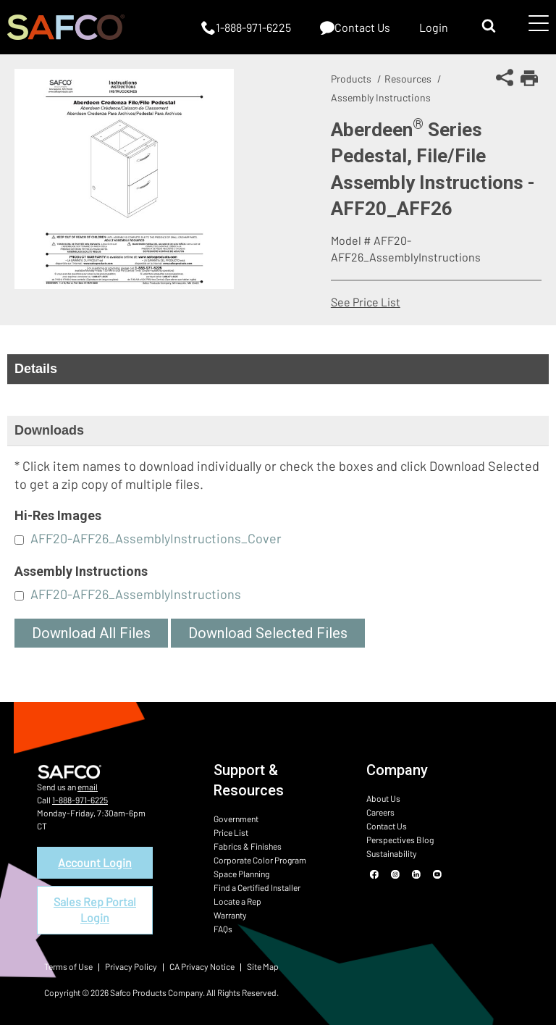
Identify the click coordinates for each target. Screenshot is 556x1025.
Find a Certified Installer (257, 887)
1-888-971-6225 (80, 800)
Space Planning (241, 874)
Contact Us (386, 826)
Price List (231, 832)
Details (35, 368)
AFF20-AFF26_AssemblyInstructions (135, 594)
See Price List (365, 302)
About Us (383, 798)
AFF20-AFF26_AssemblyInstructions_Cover (156, 538)
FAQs (223, 929)
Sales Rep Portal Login (95, 909)
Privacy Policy (131, 966)
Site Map (263, 966)
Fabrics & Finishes (248, 846)
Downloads (49, 430)
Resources (407, 78)
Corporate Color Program (260, 860)
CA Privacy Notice (202, 966)
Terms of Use (68, 966)
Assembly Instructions (381, 97)
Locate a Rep (237, 901)
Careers (380, 812)
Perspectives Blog (400, 839)
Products (351, 78)
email (87, 787)
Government (236, 818)
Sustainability (391, 853)
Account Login (95, 862)
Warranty (230, 915)
